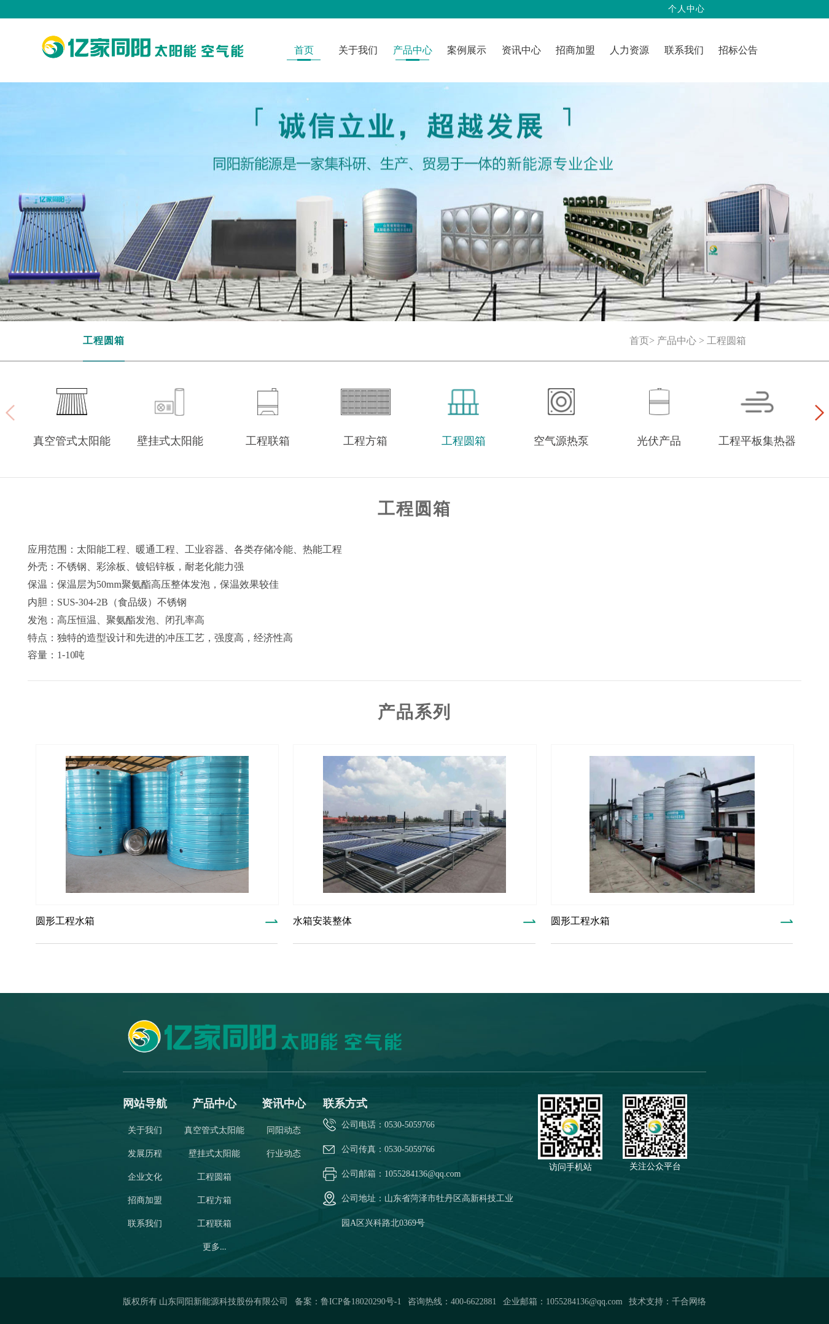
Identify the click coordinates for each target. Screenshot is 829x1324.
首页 (639, 340)
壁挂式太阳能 (214, 1153)
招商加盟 (145, 1200)
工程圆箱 (104, 340)
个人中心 (686, 9)
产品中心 (676, 340)
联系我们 (145, 1223)
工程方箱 (214, 1200)
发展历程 (145, 1153)
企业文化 (145, 1177)
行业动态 (284, 1153)
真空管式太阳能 (214, 1130)
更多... (215, 1247)
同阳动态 (284, 1130)
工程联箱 (214, 1223)
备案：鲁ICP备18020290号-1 (349, 1301)
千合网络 (689, 1301)
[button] (819, 412)
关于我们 (145, 1130)
